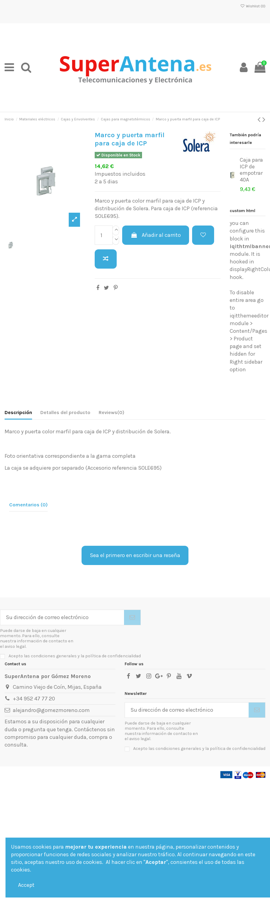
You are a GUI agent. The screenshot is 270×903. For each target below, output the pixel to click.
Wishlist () (252, 6)
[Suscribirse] (132, 617)
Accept (26, 885)
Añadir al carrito (155, 235)
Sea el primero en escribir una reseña (135, 555)
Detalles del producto (65, 412)
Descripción (18, 412)
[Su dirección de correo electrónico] (62, 617)
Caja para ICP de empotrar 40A (251, 169)
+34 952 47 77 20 (34, 698)
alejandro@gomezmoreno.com (51, 710)
